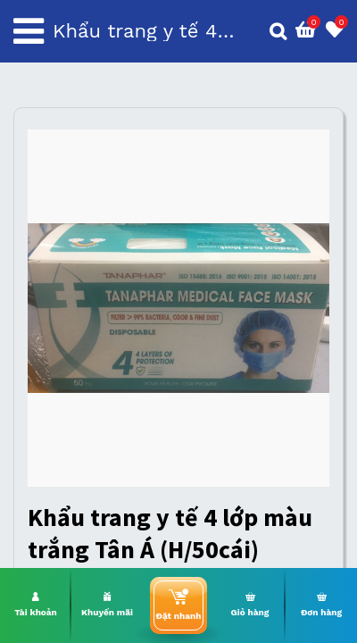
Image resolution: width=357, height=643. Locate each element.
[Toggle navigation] (28, 31)
